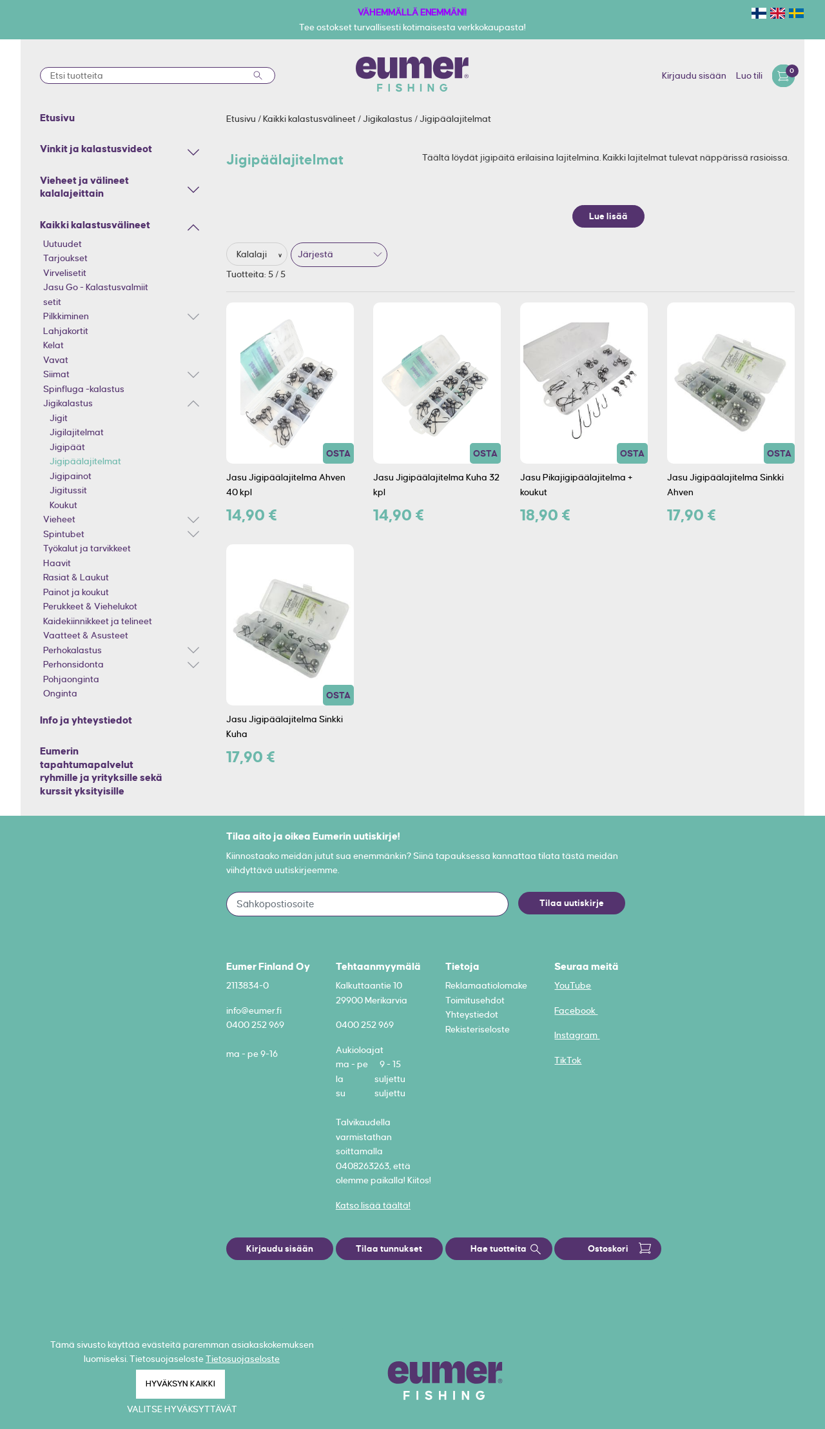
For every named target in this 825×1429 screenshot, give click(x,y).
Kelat (53, 345)
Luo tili (749, 75)
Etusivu (242, 118)
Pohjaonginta (71, 679)
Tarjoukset (65, 258)
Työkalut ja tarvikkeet (87, 548)
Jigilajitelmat (77, 432)
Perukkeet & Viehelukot (90, 606)
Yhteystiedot (471, 1014)
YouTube (572, 985)
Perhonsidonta (73, 664)
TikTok (567, 1060)
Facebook (575, 1010)
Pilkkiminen (66, 316)
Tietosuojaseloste (243, 1359)
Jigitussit (68, 490)
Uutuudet (62, 244)
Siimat (56, 374)
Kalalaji (253, 254)
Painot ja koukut (76, 592)
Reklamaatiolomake (486, 985)
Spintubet (63, 534)
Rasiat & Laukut (76, 577)
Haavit (57, 563)
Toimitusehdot (475, 1000)
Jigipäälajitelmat (85, 461)
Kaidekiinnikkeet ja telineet (97, 621)
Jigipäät (67, 447)
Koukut (63, 505)
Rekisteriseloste (477, 1029)
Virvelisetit (64, 273)
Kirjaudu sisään (694, 75)
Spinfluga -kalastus (83, 389)
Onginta (60, 693)
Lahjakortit (65, 331)
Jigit (59, 418)
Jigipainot (71, 476)
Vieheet (59, 519)
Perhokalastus (72, 650)
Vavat (55, 360)
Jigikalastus (68, 403)
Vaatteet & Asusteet (85, 635)
